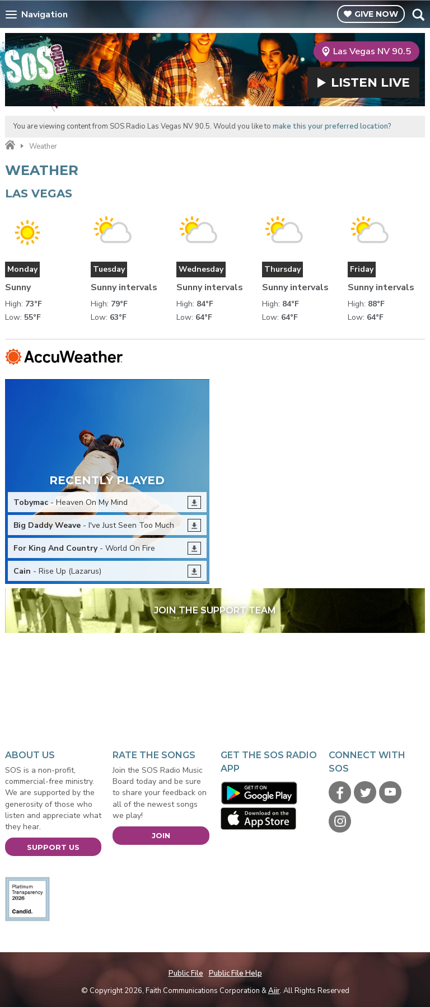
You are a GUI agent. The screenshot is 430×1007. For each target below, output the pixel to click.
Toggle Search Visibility (418, 14)
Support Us (53, 847)
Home (10, 145)
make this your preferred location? (332, 126)
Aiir (274, 991)
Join (161, 835)
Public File (186, 973)
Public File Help (235, 973)
